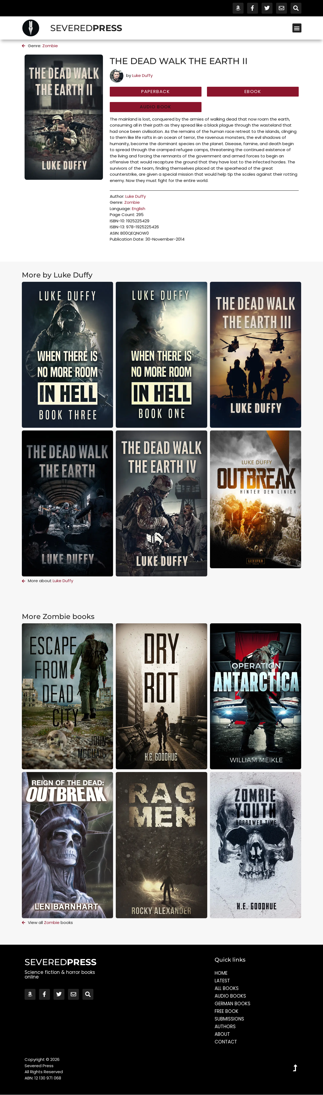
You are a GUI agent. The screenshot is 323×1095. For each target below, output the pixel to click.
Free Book (226, 1011)
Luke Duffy (142, 75)
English (138, 208)
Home (221, 973)
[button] (296, 27)
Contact (226, 1042)
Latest (222, 981)
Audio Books (230, 996)
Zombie (50, 46)
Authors (225, 1027)
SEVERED (86, 28)
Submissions (229, 1019)
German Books (233, 1004)
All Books (227, 988)
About (222, 1034)
